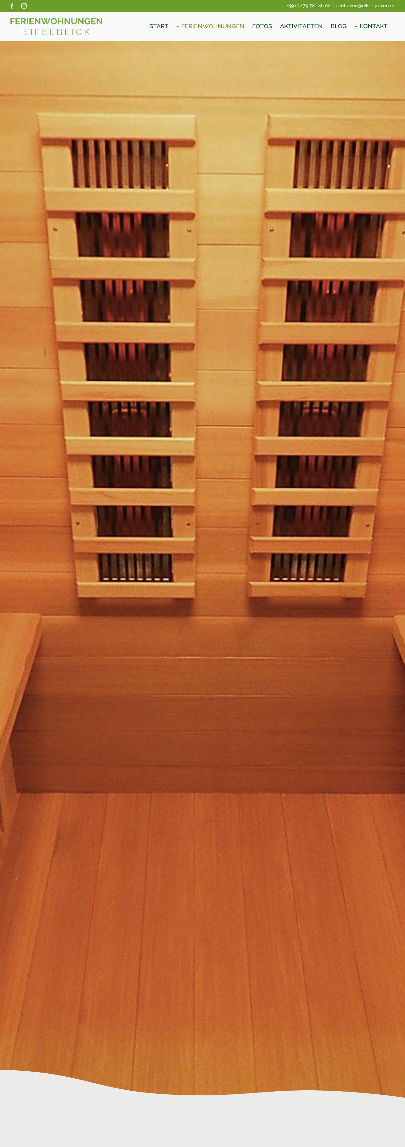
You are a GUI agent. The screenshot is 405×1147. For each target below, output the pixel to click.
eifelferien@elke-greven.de (366, 6)
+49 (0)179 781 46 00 (309, 6)
